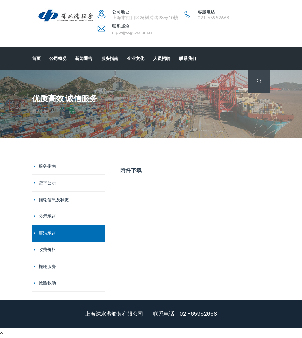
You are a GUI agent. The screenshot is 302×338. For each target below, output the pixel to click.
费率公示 (47, 183)
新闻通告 (83, 58)
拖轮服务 (47, 266)
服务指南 (109, 58)
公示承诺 (47, 216)
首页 (36, 58)
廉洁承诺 (47, 233)
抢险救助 (47, 283)
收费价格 (47, 249)
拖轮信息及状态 (54, 200)
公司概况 (57, 58)
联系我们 (187, 58)
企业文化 (135, 58)
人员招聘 (161, 58)
